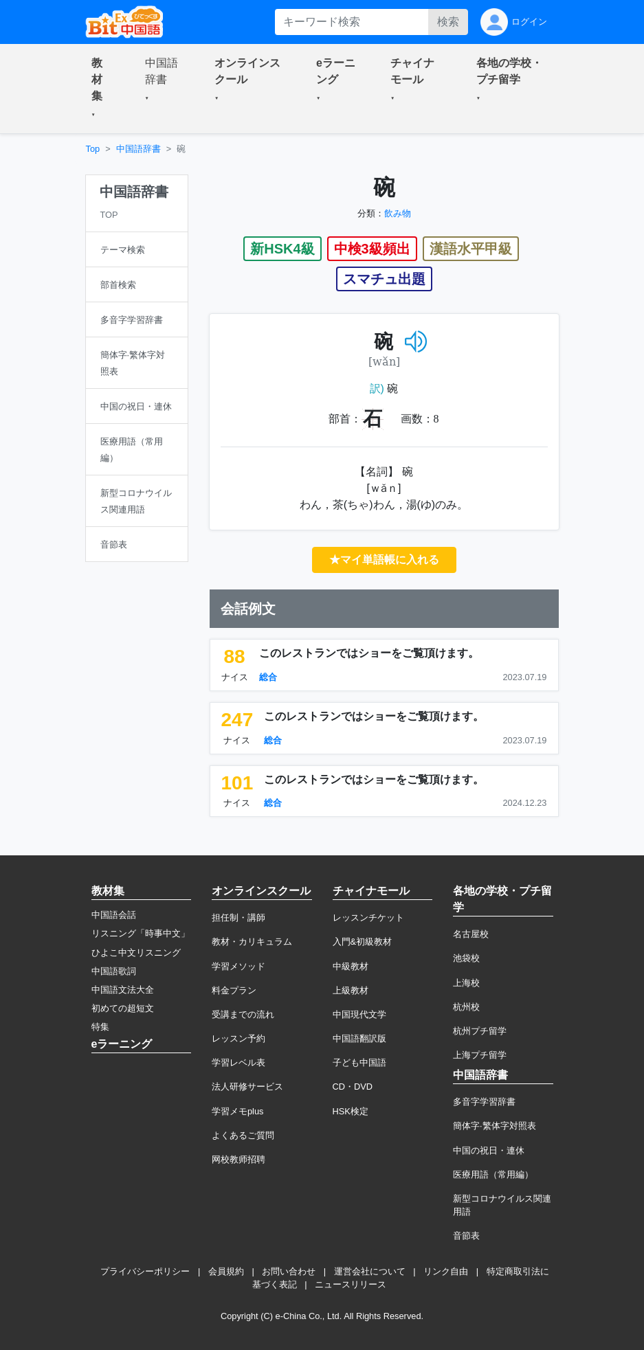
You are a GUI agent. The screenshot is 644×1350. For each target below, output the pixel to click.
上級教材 (350, 990)
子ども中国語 (359, 1062)
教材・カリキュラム (252, 941)
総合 (268, 677)
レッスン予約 (238, 1038)
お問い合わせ (288, 1271)
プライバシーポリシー (145, 1271)
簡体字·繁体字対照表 (494, 1126)
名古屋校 (471, 934)
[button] (102, 88)
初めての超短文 (122, 1008)
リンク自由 (445, 1271)
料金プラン (234, 990)
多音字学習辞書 (484, 1101)
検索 (448, 21)
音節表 (466, 1235)
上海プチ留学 (480, 1055)
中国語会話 (113, 915)
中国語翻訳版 (359, 1038)
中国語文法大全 (122, 990)
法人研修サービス (247, 1086)
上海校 (466, 983)
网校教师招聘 (238, 1159)
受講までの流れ (243, 1014)
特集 (100, 1027)
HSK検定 (350, 1111)
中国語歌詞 (113, 971)
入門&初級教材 (362, 941)
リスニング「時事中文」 (140, 933)
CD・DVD (353, 1086)
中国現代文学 (359, 1014)
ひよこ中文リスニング (136, 952)
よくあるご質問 (243, 1135)
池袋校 (466, 958)
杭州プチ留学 (480, 1031)
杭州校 (466, 1007)
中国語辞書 (138, 149)
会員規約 (226, 1271)
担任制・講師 (238, 917)
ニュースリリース (350, 1284)
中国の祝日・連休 (488, 1150)
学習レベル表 (238, 1062)
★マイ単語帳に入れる (384, 559)
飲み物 (397, 213)
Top (93, 149)
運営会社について (370, 1271)
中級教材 (350, 966)
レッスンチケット (368, 917)
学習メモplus (237, 1111)
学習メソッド (238, 966)
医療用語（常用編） (493, 1174)
